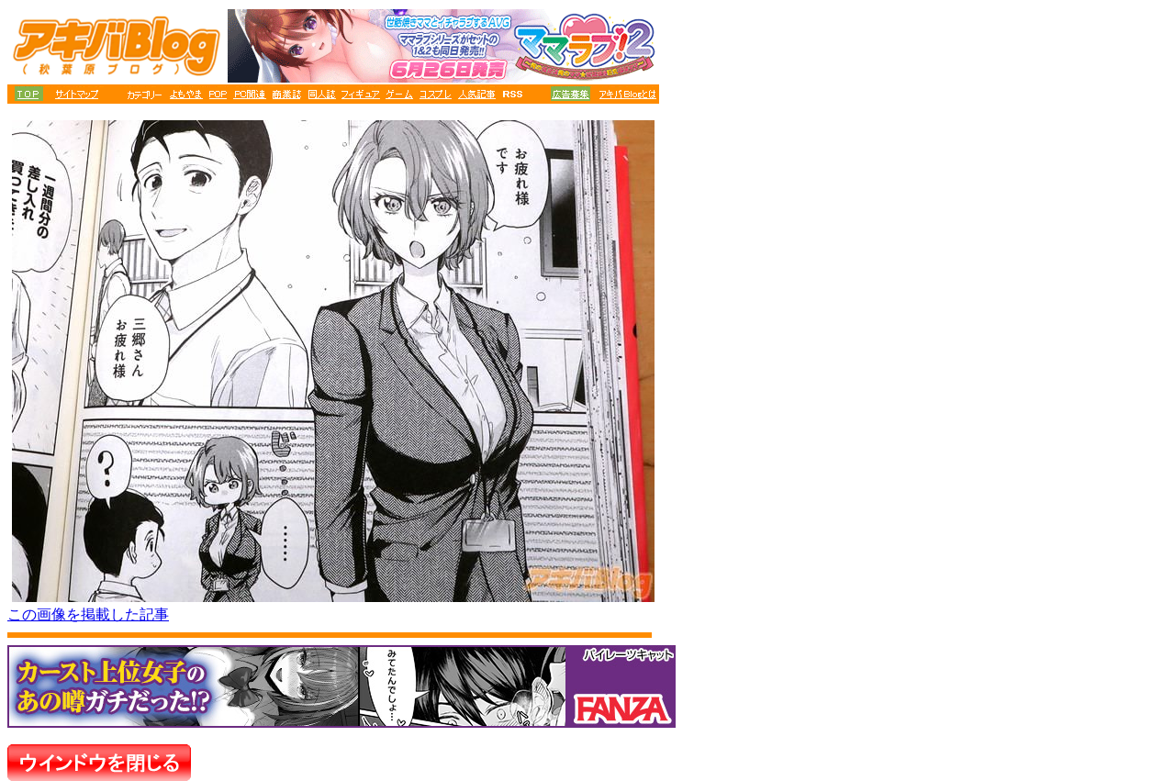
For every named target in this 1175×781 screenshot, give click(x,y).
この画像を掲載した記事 (88, 614)
